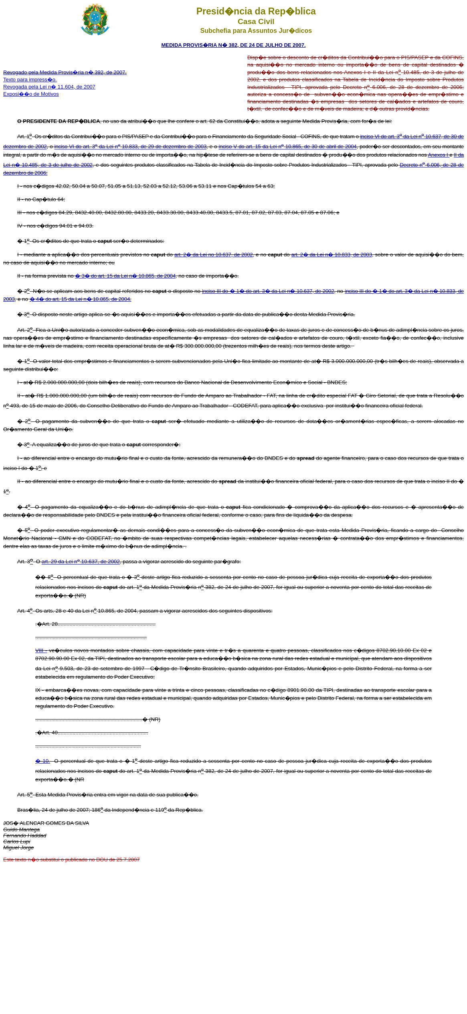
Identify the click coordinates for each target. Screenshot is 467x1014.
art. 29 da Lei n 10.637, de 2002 (81, 562)
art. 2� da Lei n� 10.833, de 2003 (331, 255)
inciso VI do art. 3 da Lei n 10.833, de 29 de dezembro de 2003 (130, 147)
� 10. (42, 761)
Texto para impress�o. (30, 80)
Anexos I (438, 155)
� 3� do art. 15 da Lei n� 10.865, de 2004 (125, 276)
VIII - (41, 650)
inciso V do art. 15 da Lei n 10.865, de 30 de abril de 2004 (288, 147)
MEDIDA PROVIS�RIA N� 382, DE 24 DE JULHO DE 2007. (233, 45)
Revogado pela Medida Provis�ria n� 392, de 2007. (65, 72)
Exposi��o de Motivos (31, 94)
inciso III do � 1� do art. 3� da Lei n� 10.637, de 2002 (268, 291)
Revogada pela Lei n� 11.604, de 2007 (49, 87)
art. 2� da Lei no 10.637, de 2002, (214, 255)
